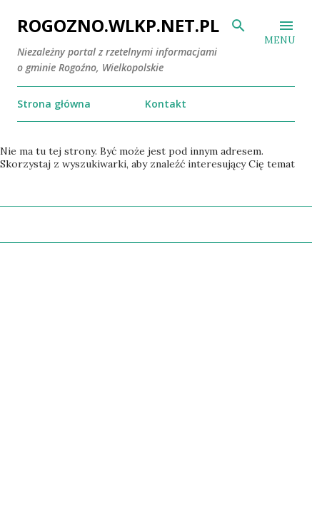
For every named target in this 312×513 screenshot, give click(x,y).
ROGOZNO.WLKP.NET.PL (118, 25)
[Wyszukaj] (238, 25)
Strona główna (54, 103)
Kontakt (165, 103)
